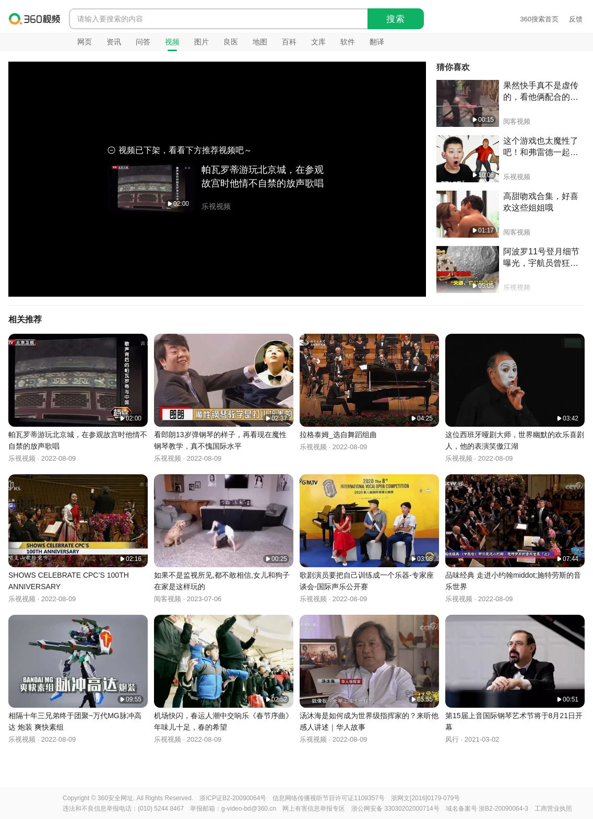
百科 (289, 42)
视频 (172, 42)
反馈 (576, 19)
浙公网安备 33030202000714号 (395, 808)
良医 (230, 42)
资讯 (113, 42)
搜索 (395, 19)
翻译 (377, 42)
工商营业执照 (553, 808)
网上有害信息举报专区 (313, 808)
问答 (143, 42)
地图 (260, 42)
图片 (201, 42)
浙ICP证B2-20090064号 (232, 798)
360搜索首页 (539, 19)
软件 (347, 42)
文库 (318, 42)
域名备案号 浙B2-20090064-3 (487, 808)
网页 (84, 42)
